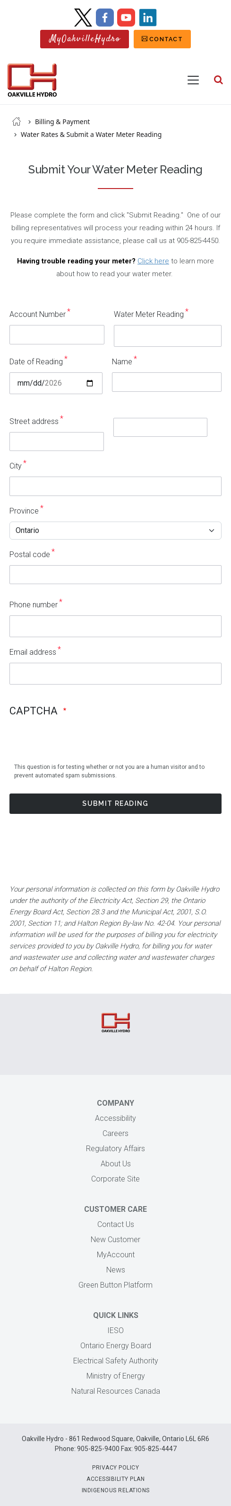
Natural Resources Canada (115, 1391)
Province (24, 510)
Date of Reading (36, 361)
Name (122, 361)
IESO (115, 1330)
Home (16, 121)
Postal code (29, 554)
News (115, 1269)
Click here (153, 261)
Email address (32, 652)
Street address (34, 421)
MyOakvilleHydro (85, 39)
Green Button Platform (115, 1285)
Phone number (33, 604)
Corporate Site (115, 1178)
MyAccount (116, 1254)
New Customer (115, 1239)
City (15, 465)
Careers (115, 1133)
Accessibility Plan (115, 1479)
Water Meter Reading (149, 314)
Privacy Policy (115, 1467)
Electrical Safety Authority (115, 1360)
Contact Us (115, 1224)
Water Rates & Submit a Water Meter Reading (91, 134)
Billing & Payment (62, 121)
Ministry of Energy (115, 1375)
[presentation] (81, 758)
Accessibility (115, 1118)
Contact (166, 39)
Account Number (37, 314)
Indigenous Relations (116, 1490)
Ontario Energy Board (115, 1345)
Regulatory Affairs (115, 1148)
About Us (116, 1163)
